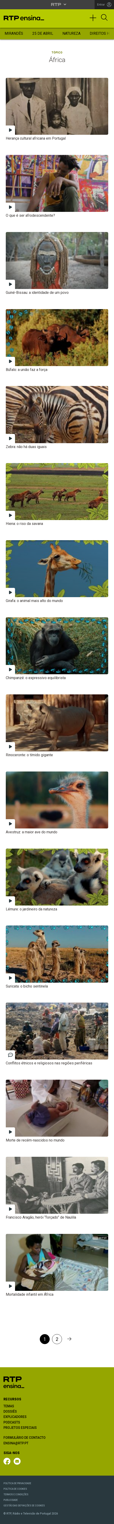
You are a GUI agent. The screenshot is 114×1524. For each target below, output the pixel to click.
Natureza (71, 33)
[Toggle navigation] (94, 20)
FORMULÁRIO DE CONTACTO (24, 1437)
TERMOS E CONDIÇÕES (15, 1494)
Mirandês (14, 33)
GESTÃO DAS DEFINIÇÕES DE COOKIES (24, 1505)
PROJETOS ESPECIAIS (20, 1428)
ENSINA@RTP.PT (15, 1443)
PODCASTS (11, 1422)
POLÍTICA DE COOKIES (15, 1489)
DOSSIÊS (10, 1411)
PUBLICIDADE (10, 1500)
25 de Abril (42, 33)
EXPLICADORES (15, 1417)
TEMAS (8, 1406)
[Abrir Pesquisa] (104, 18)
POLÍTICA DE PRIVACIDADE (17, 1483)
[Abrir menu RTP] (57, 4)
